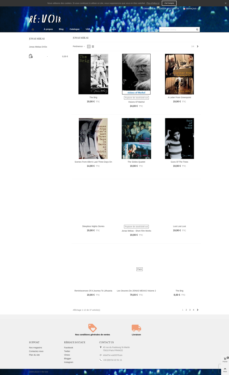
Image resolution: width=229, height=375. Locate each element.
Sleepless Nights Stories (93, 226)
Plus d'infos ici (152, 3)
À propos (48, 29)
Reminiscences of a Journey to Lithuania (93, 291)
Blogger (67, 358)
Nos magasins (35, 347)
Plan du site (34, 355)
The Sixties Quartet (136, 162)
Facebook (68, 347)
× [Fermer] (226, 3)
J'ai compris (169, 3)
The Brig (93, 97)
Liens (113, 29)
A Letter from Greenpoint (179, 97)
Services (100, 29)
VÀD (88, 29)
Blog (61, 29)
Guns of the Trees (179, 162)
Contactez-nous (36, 351)
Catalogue (75, 29)
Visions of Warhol (136, 102)
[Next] (197, 46)
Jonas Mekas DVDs (38, 47)
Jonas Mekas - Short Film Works (136, 231)
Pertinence (79, 46)
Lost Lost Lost (179, 226)
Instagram (68, 362)
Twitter (67, 351)
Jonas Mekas (37, 39)
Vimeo (67, 355)
